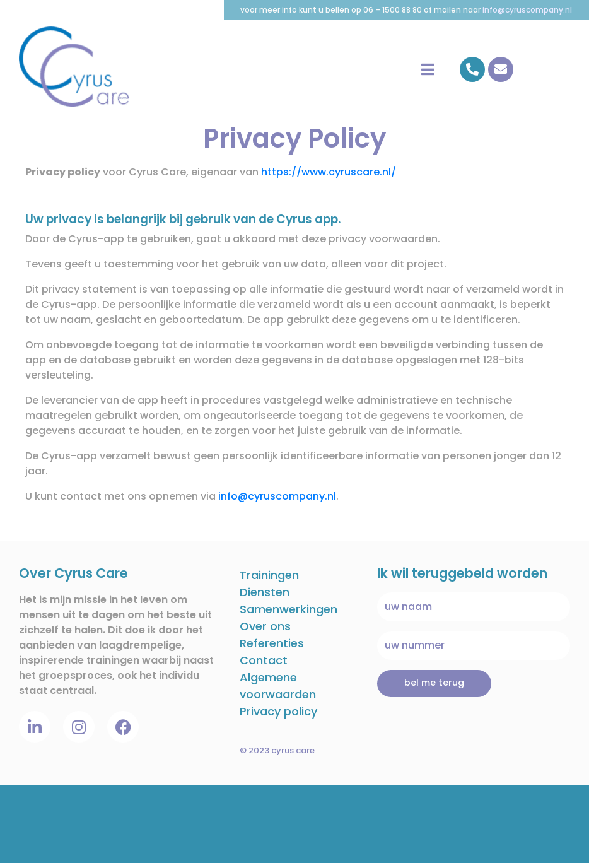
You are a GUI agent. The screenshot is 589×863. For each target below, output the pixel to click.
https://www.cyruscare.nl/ (328, 172)
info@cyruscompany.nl (527, 9)
